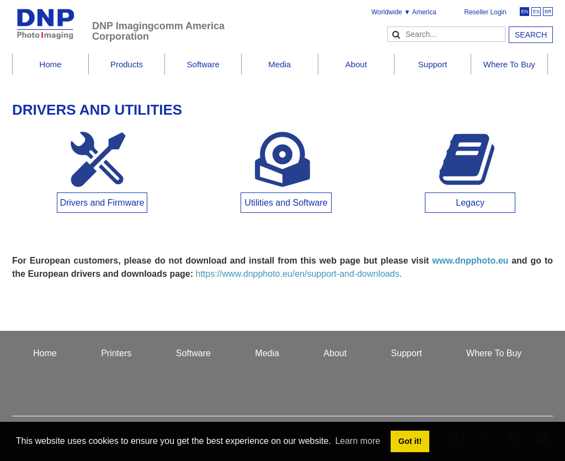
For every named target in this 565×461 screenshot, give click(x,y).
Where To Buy (509, 64)
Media (279, 64)
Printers (116, 353)
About (356, 64)
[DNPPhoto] (52, 19)
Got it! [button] (410, 441)
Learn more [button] (357, 441)
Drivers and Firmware (102, 202)
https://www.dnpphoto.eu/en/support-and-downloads (297, 273)
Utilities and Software (285, 202)
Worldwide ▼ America (403, 12)
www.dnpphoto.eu (470, 260)
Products (126, 64)
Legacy (470, 202)
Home (50, 64)
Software (203, 64)
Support (432, 64)
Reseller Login (485, 12)
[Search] (446, 34)
